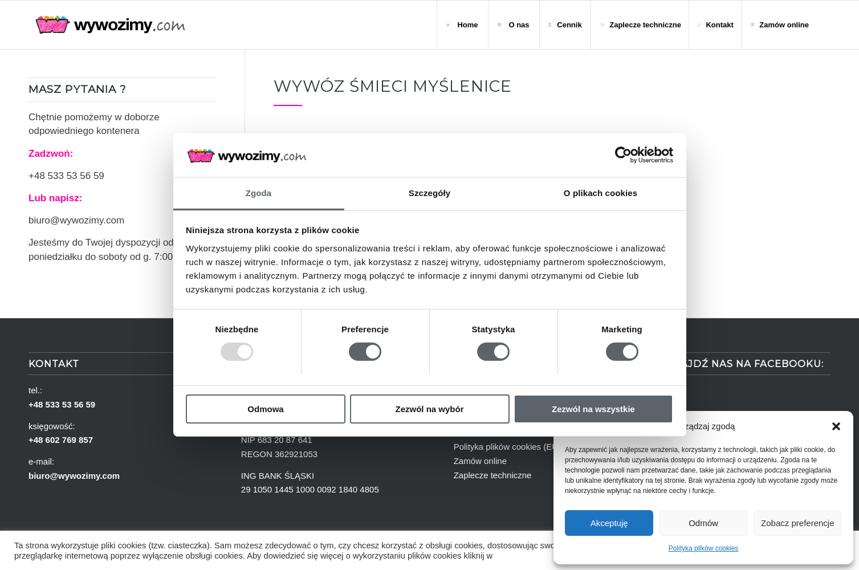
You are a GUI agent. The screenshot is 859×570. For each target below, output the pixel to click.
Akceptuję (609, 523)
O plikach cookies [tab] (600, 193)
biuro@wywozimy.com (76, 220)
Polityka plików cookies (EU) (507, 446)
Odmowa (265, 409)
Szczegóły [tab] (429, 193)
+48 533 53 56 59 (66, 175)
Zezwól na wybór (429, 409)
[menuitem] (462, 25)
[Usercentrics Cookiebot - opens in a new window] (623, 155)
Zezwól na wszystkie (593, 409)
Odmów (703, 523)
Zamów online (480, 461)
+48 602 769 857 (61, 440)
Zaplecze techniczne (493, 475)
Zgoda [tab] (259, 193)
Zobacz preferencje (797, 523)
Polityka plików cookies (704, 548)
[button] (836, 426)
